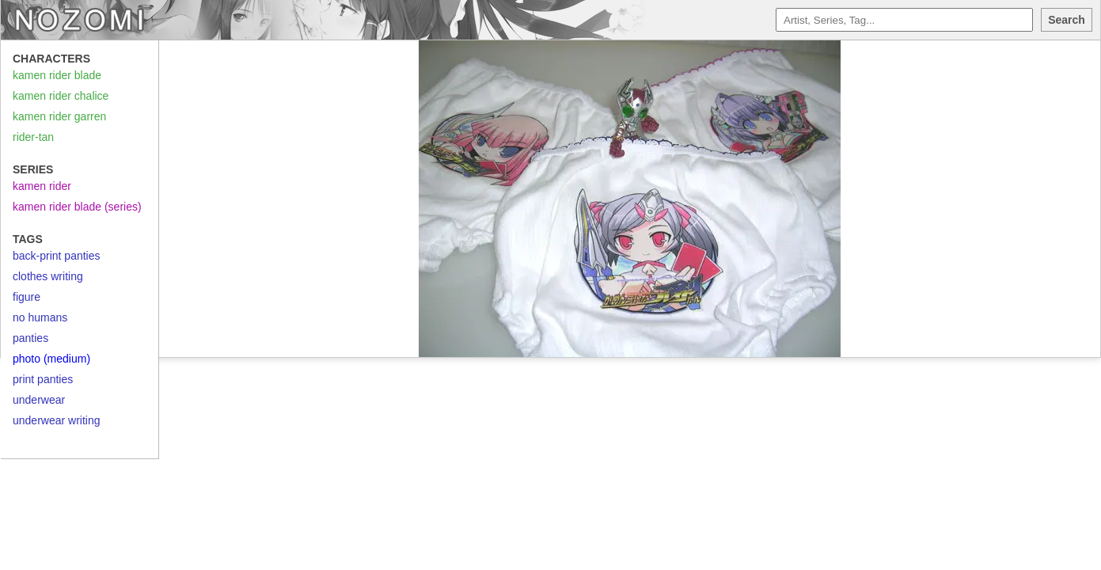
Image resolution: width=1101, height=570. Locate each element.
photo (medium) (51, 358)
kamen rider (42, 186)
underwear (39, 399)
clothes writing (48, 276)
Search (1066, 19)
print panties (43, 379)
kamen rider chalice (60, 95)
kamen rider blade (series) (77, 206)
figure (26, 297)
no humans (40, 317)
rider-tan (33, 137)
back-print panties (57, 255)
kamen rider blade (57, 75)
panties (30, 338)
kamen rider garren (59, 116)
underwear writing (57, 420)
